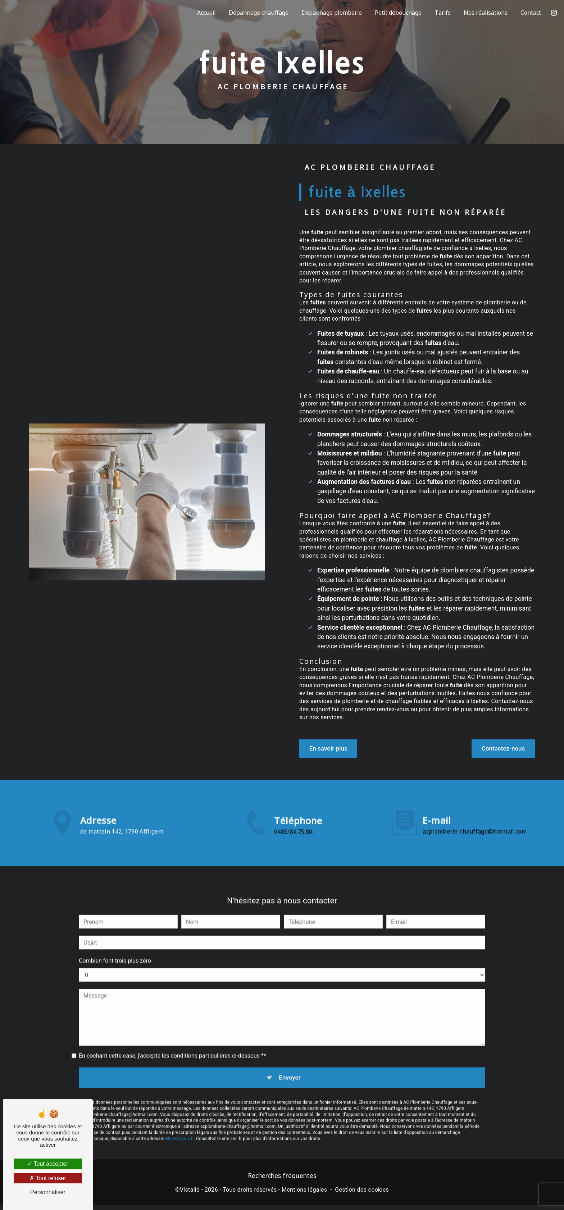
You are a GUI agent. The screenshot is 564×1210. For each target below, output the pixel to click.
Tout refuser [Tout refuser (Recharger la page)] (47, 1178)
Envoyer (290, 1061)
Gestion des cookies (362, 1194)
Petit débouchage (396, 13)
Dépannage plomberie (329, 13)
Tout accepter (47, 1164)
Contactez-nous (495, 749)
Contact (528, 13)
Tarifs (440, 13)
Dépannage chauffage (256, 13)
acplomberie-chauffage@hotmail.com (475, 813)
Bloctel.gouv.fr (179, 1124)
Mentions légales (304, 1194)
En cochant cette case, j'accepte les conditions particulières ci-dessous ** (172, 1037)
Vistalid (190, 1194)
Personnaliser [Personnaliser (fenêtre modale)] (47, 1192)
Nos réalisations (483, 13)
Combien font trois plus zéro (115, 942)
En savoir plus (335, 749)
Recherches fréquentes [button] (282, 1180)
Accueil (204, 13)
